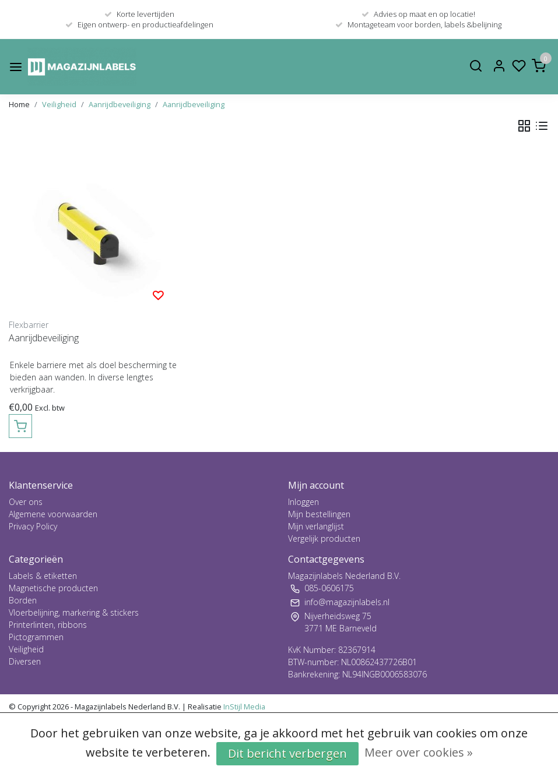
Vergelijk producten (324, 538)
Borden (23, 600)
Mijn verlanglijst (316, 526)
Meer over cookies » (418, 752)
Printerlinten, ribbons (48, 624)
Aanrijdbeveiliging (119, 104)
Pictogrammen (36, 636)
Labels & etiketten (43, 575)
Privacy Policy (33, 526)
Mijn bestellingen (319, 514)
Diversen (25, 661)
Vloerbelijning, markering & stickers (74, 612)
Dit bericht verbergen (287, 753)
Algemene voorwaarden (53, 514)
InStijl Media (243, 706)
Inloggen (303, 501)
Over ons (26, 501)
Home (19, 104)
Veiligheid (59, 104)
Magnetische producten (53, 588)
